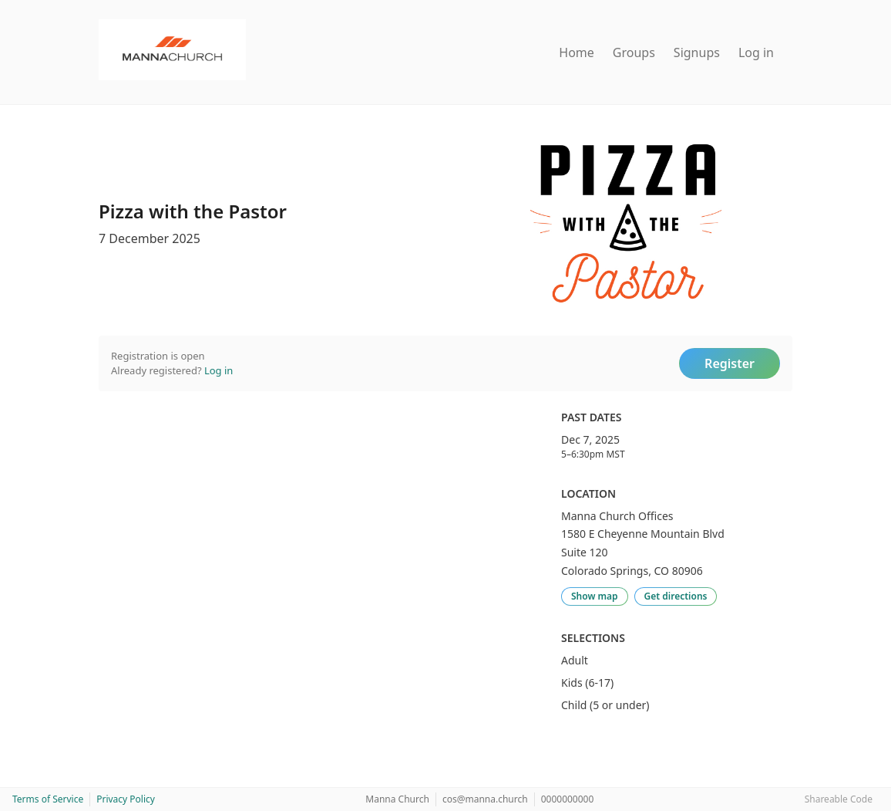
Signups (697, 52)
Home (576, 52)
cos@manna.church (485, 799)
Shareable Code (839, 799)
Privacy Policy (125, 799)
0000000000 (567, 799)
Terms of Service (47, 799)
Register (729, 363)
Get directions (676, 596)
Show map (594, 596)
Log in (756, 52)
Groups (634, 52)
